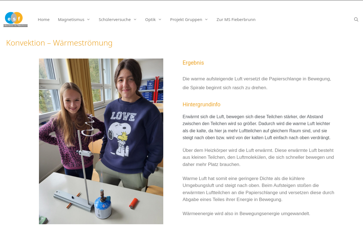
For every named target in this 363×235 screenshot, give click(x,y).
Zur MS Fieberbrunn (236, 19)
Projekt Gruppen (191, 19)
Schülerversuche (120, 19)
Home (44, 19)
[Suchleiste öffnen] (356, 19)
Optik (155, 19)
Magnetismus (76, 19)
